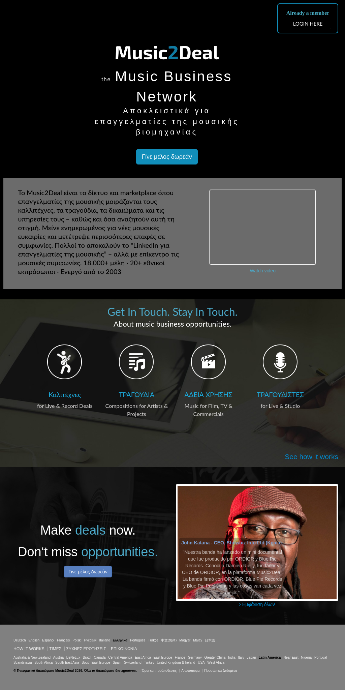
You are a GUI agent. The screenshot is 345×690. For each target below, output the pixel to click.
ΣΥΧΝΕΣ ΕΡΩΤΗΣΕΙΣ (86, 649)
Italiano (104, 640)
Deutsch (19, 640)
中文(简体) (169, 640)
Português (138, 640)
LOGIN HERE (308, 24)
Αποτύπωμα (190, 670)
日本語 (210, 640)
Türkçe (153, 640)
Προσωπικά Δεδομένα (220, 670)
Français (63, 640)
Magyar (184, 640)
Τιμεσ (55, 649)
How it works (28, 649)
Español (48, 640)
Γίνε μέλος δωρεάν (167, 156)
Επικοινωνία (124, 649)
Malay (197, 640)
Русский (90, 640)
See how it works (311, 456)
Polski (77, 640)
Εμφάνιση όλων (257, 604)
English (33, 640)
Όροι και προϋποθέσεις (159, 670)
